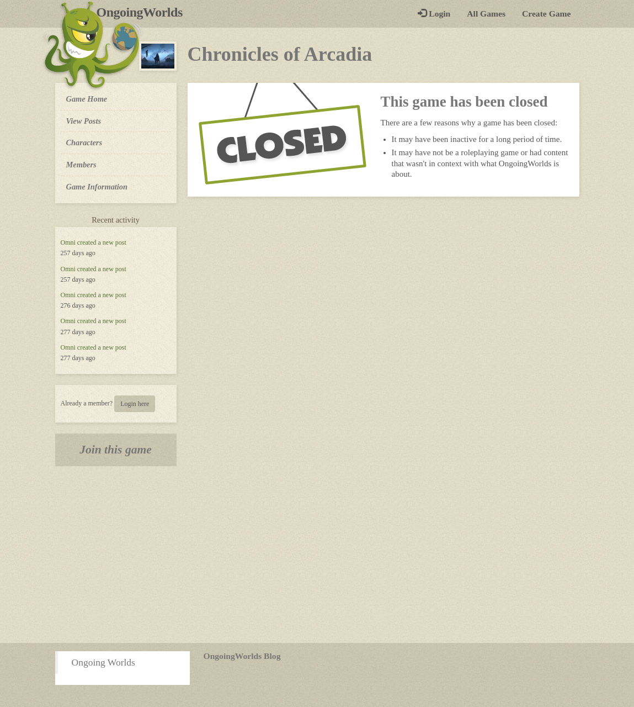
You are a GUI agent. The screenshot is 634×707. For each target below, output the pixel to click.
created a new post (101, 242)
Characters (84, 142)
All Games (486, 13)
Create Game (546, 13)
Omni (68, 242)
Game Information (97, 186)
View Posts (84, 121)
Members (81, 164)
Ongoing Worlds (103, 662)
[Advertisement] (317, 554)
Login (434, 13)
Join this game (115, 449)
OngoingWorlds (144, 12)
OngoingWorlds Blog (242, 656)
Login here (134, 404)
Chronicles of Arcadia (280, 54)
